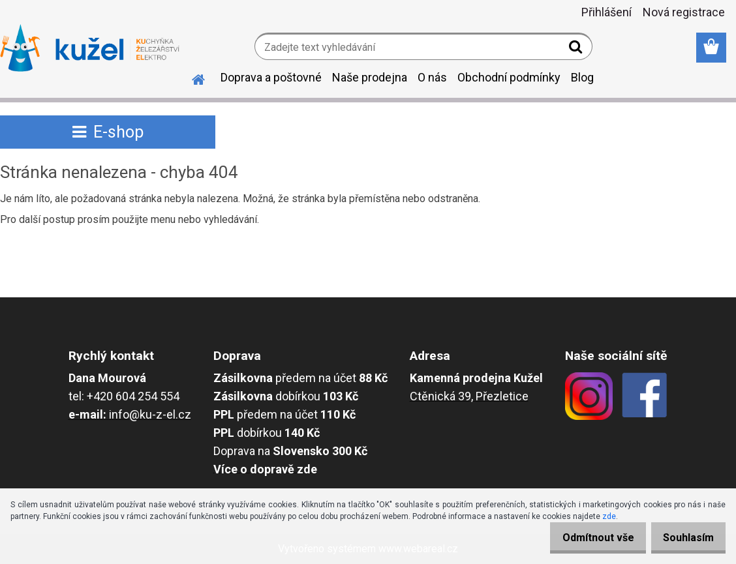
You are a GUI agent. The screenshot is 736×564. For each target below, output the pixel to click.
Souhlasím (683, 537)
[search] (577, 50)
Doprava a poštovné (271, 77)
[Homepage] (190, 78)
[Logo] (89, 48)
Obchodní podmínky (508, 77)
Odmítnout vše (585, 537)
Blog (582, 77)
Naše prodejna (369, 77)
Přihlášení (606, 12)
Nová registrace (684, 12)
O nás (432, 77)
